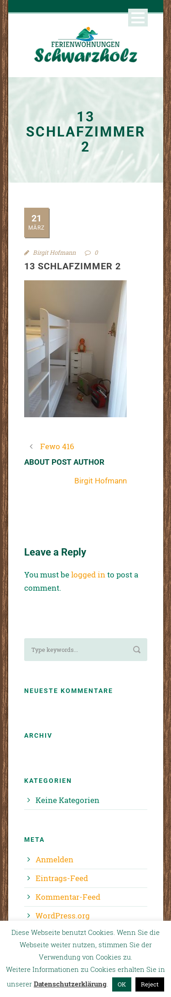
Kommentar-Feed (68, 897)
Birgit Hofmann (54, 252)
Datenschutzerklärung (70, 983)
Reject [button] (150, 984)
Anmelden (54, 859)
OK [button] (122, 984)
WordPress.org (63, 915)
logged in (88, 574)
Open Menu (138, 17)
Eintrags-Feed (62, 878)
